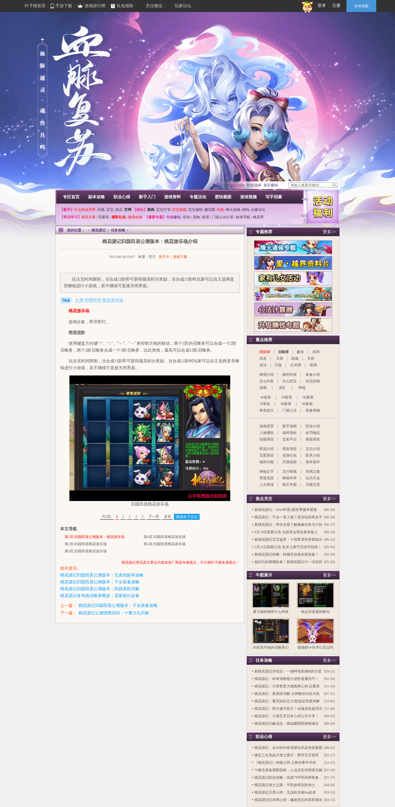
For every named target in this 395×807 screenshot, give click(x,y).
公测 (79, 300)
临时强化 (289, 433)
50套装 (287, 397)
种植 (302, 388)
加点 (118, 210)
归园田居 (93, 300)
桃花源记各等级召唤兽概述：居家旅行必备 (99, 595)
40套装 (265, 397)
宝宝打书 (163, 210)
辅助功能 (266, 462)
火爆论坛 (258, 210)
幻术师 (295, 365)
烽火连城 (233, 210)
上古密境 (266, 485)
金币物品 (313, 433)
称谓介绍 (266, 374)
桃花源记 (98, 230)
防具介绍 (313, 455)
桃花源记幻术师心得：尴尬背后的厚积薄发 (288, 800)
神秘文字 (266, 471)
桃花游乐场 (112, 300)
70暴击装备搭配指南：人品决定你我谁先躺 (288, 770)
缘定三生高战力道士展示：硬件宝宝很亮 (286, 755)
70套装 (264, 404)
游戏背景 (266, 426)
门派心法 (289, 410)
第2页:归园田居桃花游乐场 (86, 544)
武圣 (263, 358)
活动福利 (323, 206)
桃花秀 (258, 217)
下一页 (153, 516)
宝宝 (109, 210)
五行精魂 (289, 471)
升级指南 (289, 462)
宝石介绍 (313, 449)
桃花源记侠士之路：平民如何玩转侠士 (284, 785)
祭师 (313, 365)
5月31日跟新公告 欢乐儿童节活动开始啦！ (287, 547)
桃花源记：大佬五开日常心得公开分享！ (286, 716)
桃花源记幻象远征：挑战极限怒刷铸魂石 (286, 723)
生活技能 (313, 381)
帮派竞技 (266, 478)
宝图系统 (266, 455)
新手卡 (164, 257)
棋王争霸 (289, 485)
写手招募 (273, 197)
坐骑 (263, 388)
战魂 (294, 358)
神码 (245, 210)
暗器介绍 (266, 449)
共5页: (107, 516)
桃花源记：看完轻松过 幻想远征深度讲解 (287, 701)
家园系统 (313, 439)
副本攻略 (96, 197)
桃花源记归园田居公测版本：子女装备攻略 (99, 582)
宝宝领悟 (195, 210)
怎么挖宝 (289, 381)
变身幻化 (289, 455)
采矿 (282, 388)
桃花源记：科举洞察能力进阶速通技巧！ (286, 679)
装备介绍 (313, 374)
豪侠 (300, 352)
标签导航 (243, 217)
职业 (186, 217)
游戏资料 (172, 197)
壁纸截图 (223, 197)
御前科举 (289, 478)
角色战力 (266, 410)
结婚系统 (266, 439)
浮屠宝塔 (313, 485)
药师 (316, 352)
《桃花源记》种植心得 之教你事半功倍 (285, 762)
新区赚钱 (271, 185)
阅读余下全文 (187, 517)
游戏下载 (180, 257)
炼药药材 (289, 374)
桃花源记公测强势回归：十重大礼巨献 (113, 613)
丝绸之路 (313, 471)
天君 (279, 358)
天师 (310, 358)
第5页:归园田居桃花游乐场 (165, 544)
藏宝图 (209, 210)
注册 (336, 5)
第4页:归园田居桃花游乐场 (165, 537)
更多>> (329, 232)
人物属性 (266, 433)
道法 (263, 365)
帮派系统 (289, 449)
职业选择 (254, 185)
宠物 (196, 217)
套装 (205, 217)
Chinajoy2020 (234, 185)
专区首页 (71, 197)
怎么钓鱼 (266, 381)
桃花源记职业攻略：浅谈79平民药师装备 (286, 777)
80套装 (286, 404)
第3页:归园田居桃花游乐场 (86, 551)
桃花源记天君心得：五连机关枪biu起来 (285, 792)
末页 (167, 516)
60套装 (308, 397)
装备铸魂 (313, 410)
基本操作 (313, 462)
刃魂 (278, 365)
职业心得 (121, 197)
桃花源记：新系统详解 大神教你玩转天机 (287, 694)
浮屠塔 (103, 217)
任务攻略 (118, 230)
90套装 (307, 404)
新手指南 (289, 426)
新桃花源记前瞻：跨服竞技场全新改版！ (286, 554)
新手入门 (147, 197)
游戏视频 (248, 197)
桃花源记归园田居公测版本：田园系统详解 (99, 589)
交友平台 (289, 439)
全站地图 (361, 6)
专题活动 (197, 197)
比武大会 (313, 478)
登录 (322, 5)
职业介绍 (313, 426)
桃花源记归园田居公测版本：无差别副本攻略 (102, 575)
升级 (101, 210)
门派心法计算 (223, 217)
